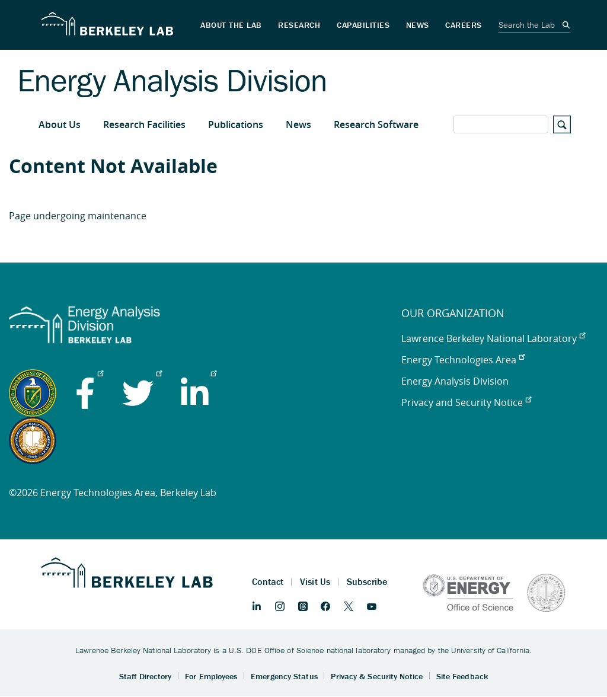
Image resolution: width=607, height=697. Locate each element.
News (298, 124)
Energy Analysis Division (455, 381)
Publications (235, 124)
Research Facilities (144, 124)
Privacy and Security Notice (466, 402)
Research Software (376, 124)
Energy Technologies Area (463, 359)
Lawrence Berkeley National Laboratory (493, 338)
